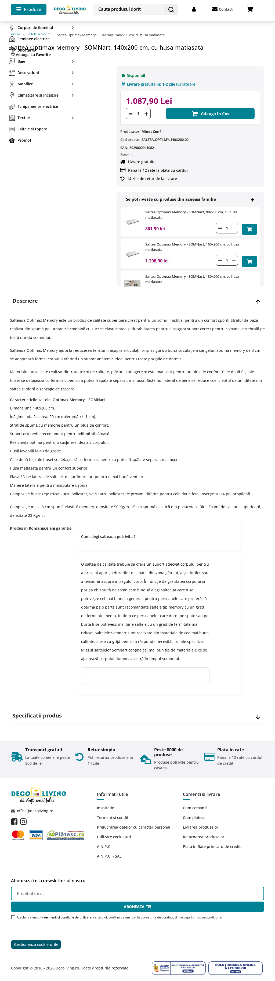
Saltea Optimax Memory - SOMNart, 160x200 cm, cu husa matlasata (192, 241)
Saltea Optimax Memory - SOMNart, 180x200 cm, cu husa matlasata (192, 272)
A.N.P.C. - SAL (109, 851)
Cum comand (195, 802)
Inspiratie (105, 802)
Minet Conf (151, 126)
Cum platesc (194, 812)
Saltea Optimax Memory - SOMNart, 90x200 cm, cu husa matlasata (191, 209)
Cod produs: (130, 134)
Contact (222, 9)
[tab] (137, 295)
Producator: (130, 126)
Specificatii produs (37, 711)
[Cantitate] (138, 108)
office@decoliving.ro (35, 805)
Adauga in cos (210, 108)
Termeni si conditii (114, 812)
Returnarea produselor (203, 831)
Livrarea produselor (200, 822)
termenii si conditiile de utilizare (68, 912)
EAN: (124, 142)
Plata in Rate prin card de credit (212, 841)
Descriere (25, 296)
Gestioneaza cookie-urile (36, 940)
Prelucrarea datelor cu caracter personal (133, 822)
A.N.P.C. (104, 841)
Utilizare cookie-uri (114, 831)
